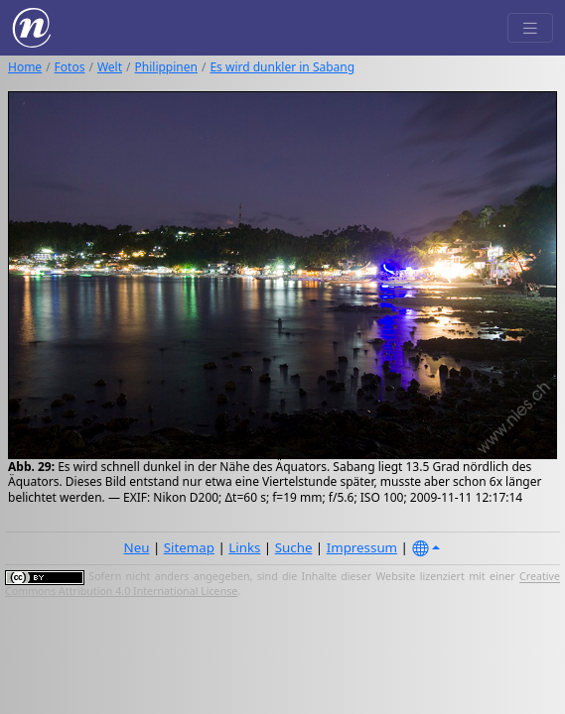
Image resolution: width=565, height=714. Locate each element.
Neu (137, 547)
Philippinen (166, 67)
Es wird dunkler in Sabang (282, 67)
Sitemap (189, 547)
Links (244, 547)
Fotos (70, 67)
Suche (294, 547)
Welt (109, 67)
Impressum (362, 547)
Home (25, 67)
